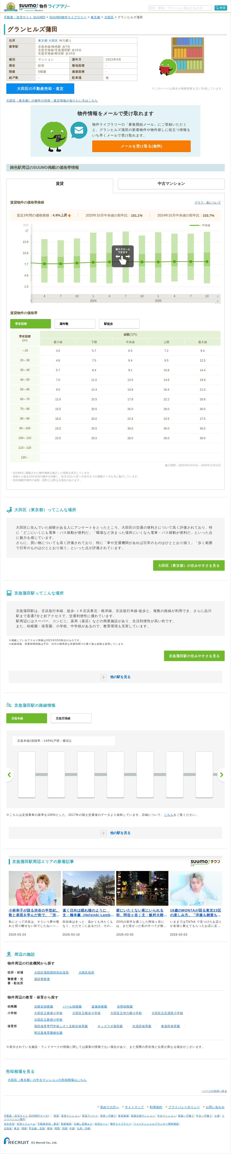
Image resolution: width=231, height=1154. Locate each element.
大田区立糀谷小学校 (86, 1013)
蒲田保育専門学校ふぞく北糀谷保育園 (61, 1026)
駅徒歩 (108, 324)
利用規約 (156, 1107)
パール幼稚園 (72, 1006)
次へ (221, 774)
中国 (72, 1128)
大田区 (109, 17)
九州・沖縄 (83, 1128)
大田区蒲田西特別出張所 (51, 972)
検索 (223, 7)
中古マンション (166, 1115)
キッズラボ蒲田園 (110, 1026)
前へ (10, 774)
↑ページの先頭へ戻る (214, 1091)
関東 (24, 1128)
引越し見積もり (83, 1123)
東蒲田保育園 (170, 1026)
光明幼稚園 (125, 1006)
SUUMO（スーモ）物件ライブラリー (37, 6)
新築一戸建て (186, 1115)
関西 (57, 1128)
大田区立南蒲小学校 (48, 1013)
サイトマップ (134, 1107)
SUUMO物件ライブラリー (68, 17)
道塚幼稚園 (99, 1006)
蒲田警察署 (42, 979)
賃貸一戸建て (108, 1115)
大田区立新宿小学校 (48, 1019)
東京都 (95, 17)
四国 (64, 1128)
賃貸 (56, 1115)
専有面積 (21, 324)
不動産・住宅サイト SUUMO (24, 17)
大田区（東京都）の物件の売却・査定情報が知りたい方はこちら (52, 100)
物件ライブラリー (121, 1123)
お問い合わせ (215, 1107)
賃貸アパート (90, 1115)
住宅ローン (101, 1123)
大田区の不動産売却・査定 (40, 88)
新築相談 (66, 1123)
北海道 (8, 1128)
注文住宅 (9, 1123)
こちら (168, 815)
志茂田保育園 (141, 1026)
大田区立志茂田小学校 (167, 1013)
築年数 (64, 324)
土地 (217, 1115)
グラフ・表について (208, 202)
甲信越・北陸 (37, 1128)
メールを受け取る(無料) (141, 146)
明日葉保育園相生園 (48, 1032)
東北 (16, 1128)
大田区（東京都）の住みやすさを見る (189, 566)
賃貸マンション (70, 1115)
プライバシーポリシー (184, 1107)
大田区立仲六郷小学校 (126, 1013)
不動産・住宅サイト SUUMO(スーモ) (26, 1115)
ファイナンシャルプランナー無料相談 (156, 1123)
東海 (49, 1128)
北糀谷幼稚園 (43, 1006)
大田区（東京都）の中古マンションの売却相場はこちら (47, 1080)
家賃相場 (123, 1115)
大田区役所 (86, 972)
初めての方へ (109, 1107)
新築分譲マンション (143, 1115)
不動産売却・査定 (48, 1123)
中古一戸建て (204, 1115)
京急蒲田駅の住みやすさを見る (194, 656)
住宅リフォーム (26, 1123)
